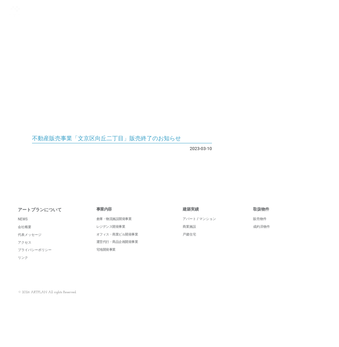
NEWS (23, 227)
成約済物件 (261, 234)
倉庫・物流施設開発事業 (114, 226)
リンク (23, 265)
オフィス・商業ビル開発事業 (117, 241)
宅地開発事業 (106, 257)
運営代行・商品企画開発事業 (117, 249)
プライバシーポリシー (35, 257)
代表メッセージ (29, 242)
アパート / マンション (199, 226)
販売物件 (260, 226)
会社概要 (24, 234)
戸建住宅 (189, 241)
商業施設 (189, 234)
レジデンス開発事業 (110, 234)
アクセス (24, 250)
